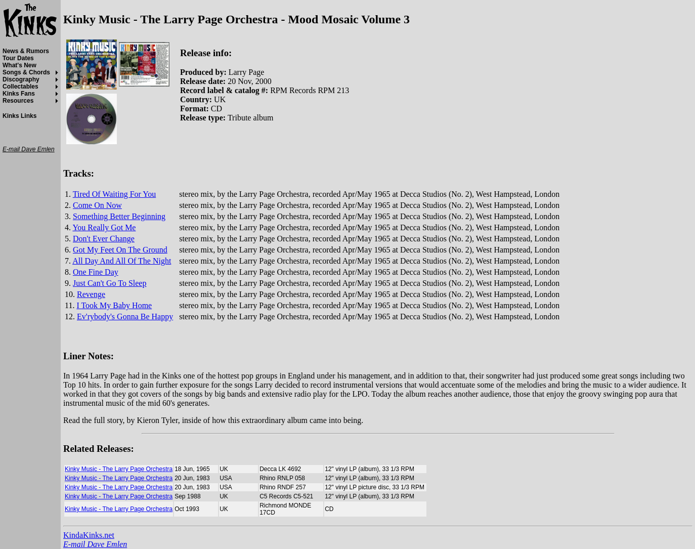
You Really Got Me (104, 227)
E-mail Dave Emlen (95, 544)
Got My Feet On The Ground (120, 249)
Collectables (20, 86)
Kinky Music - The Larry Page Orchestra (118, 469)
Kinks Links (19, 115)
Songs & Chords (26, 72)
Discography (21, 79)
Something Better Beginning (119, 216)
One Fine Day (95, 272)
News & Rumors (26, 51)
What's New (19, 65)
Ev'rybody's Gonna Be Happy (125, 316)
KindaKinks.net (88, 535)
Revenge (91, 294)
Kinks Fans (19, 93)
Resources (18, 100)
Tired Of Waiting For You (114, 194)
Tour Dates (18, 58)
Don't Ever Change (104, 238)
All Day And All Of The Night (121, 261)
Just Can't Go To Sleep (109, 283)
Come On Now (97, 205)
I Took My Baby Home (114, 305)
